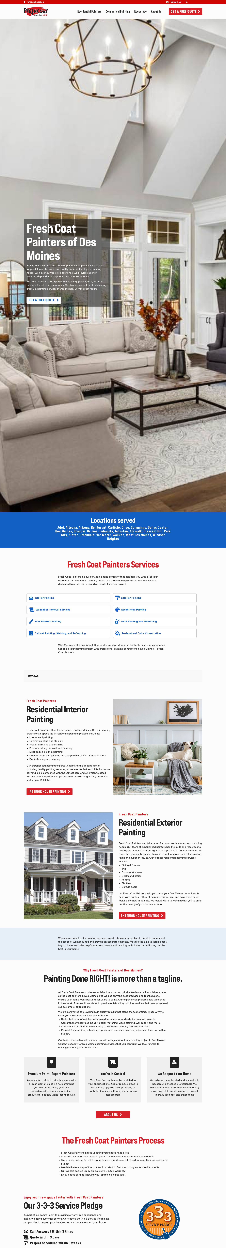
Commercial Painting (118, 11)
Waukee (118, 535)
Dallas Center (158, 527)
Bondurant (99, 527)
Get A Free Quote (184, 11)
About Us (156, 11)
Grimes (92, 531)
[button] (44, 300)
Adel (60, 527)
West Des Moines (138, 535)
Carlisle (114, 527)
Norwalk (136, 531)
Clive (125, 527)
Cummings (138, 527)
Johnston (121, 531)
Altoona (71, 527)
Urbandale (87, 535)
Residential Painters (89, 11)
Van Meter (103, 535)
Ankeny (84, 527)
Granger (79, 531)
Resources (140, 11)
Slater (73, 535)
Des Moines (63, 531)
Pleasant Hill (153, 531)
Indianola (106, 531)
